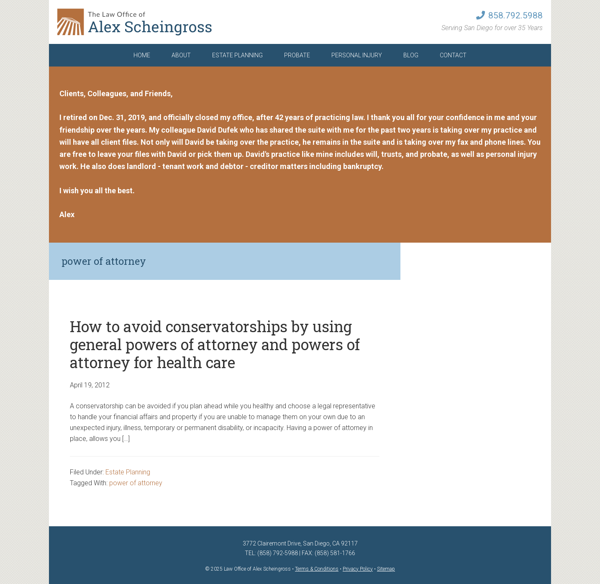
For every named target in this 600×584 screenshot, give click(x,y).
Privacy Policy (358, 569)
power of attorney (135, 483)
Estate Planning (127, 472)
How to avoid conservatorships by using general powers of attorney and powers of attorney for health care (215, 344)
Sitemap (386, 569)
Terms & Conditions (316, 569)
